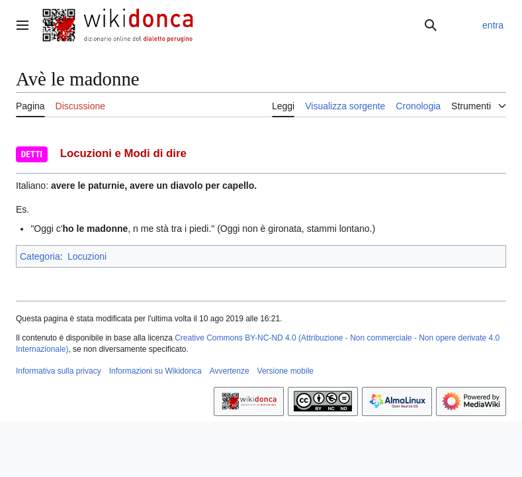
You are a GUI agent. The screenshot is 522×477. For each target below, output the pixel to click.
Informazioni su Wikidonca (155, 371)
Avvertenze (229, 371)
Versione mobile (285, 371)
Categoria (40, 256)
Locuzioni (87, 256)
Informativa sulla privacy (58, 371)
